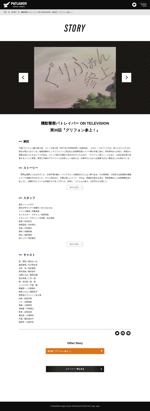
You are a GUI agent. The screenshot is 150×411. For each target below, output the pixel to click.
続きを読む (74, 187)
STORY (14, 12)
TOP (5, 12)
